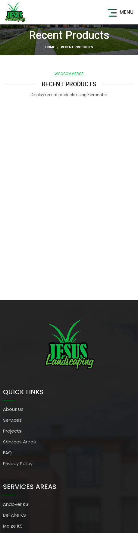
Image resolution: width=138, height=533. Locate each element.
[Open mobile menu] (119, 12)
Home (50, 47)
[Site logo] (15, 11)
